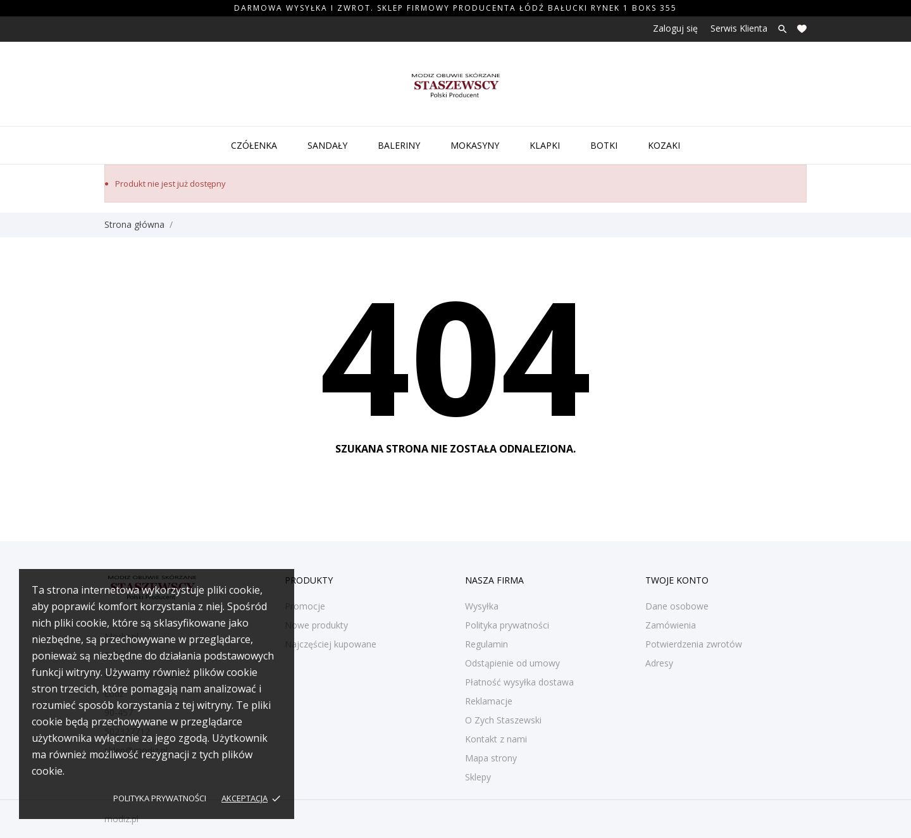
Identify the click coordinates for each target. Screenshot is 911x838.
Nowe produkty (316, 625)
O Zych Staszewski (503, 720)
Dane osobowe (677, 606)
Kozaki (664, 145)
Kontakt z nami (496, 739)
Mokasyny (474, 145)
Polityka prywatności (159, 798)
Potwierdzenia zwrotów (693, 644)
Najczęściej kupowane (330, 644)
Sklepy (478, 777)
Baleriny (399, 145)
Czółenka (254, 145)
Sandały (327, 145)
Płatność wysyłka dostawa (519, 682)
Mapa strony (491, 758)
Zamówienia (670, 625)
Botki (603, 145)
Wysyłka (482, 606)
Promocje (305, 606)
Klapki (545, 145)
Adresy (659, 663)
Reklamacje (488, 701)
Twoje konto (677, 580)
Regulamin (486, 644)
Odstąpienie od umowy (512, 663)
